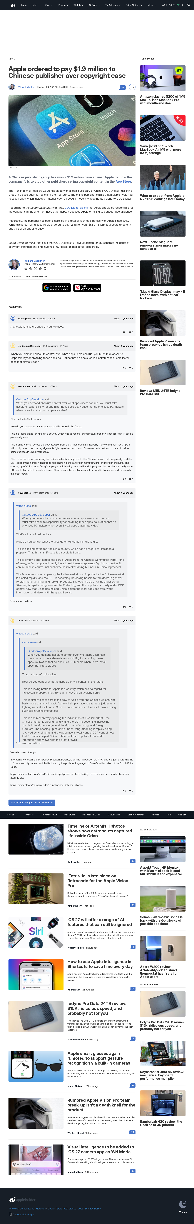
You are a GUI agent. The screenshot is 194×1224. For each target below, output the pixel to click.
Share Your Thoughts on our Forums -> (32, 802)
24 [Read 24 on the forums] (132, 1132)
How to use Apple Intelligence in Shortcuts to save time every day (100, 964)
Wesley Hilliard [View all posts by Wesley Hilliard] (75, 948)
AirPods (94, 5)
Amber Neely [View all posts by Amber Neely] (74, 906)
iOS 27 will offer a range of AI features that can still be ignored (99, 922)
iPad (49, 5)
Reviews (13, 1208)
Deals (51, 1208)
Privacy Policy (93, 1208)
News (24, 5)
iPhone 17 (29, 814)
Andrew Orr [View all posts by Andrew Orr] (73, 862)
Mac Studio (69, 814)
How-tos (41, 1208)
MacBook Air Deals (91, 814)
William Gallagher (26, 87)
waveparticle (25, 493)
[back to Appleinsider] (13, 5)
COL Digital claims (76, 207)
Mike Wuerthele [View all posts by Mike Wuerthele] (76, 1039)
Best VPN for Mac (136, 814)
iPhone (63, 5)
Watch (79, 5)
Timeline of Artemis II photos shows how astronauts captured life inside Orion (99, 830)
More (151, 5)
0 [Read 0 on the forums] (133, 861)
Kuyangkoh (24, 318)
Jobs (80, 1208)
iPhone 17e (12, 814)
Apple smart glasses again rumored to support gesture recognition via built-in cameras (98, 1058)
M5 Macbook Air (49, 814)
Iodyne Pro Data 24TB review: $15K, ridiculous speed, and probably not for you (96, 1008)
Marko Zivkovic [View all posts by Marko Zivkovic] (75, 1086)
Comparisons (27, 1208)
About (124, 318)
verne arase (24, 386)
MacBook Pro (114, 814)
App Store (123, 181)
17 (123, 87)
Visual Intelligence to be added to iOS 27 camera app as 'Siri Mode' (100, 1149)
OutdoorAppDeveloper (30, 346)
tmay (20, 620)
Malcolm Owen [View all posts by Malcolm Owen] (75, 1172)
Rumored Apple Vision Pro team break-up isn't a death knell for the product (101, 1105)
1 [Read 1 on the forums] (133, 947)
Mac (36, 5)
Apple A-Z (61, 1208)
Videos (72, 1208)
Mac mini (182, 814)
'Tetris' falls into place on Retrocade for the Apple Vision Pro (97, 880)
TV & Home (113, 5)
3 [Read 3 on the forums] (133, 988)
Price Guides (134, 5)
